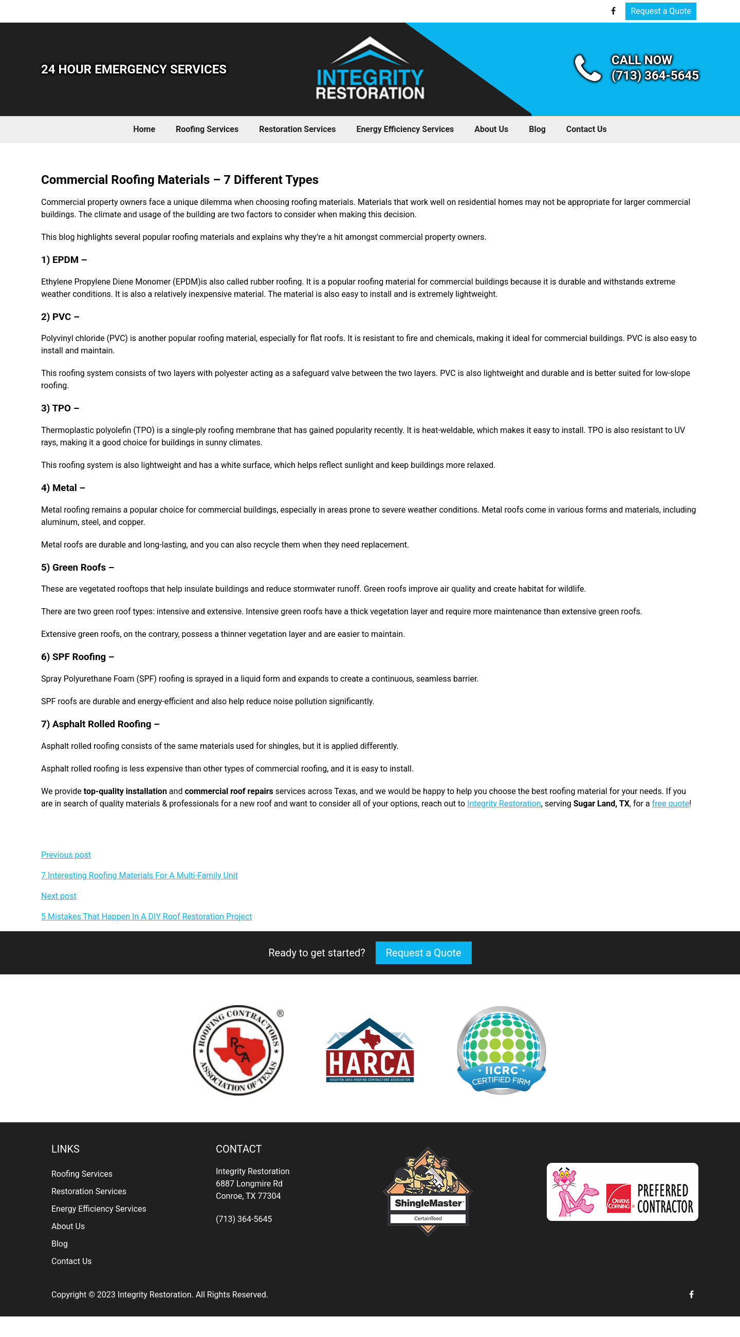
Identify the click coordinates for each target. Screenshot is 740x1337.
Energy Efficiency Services (405, 129)
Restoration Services (297, 129)
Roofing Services (207, 129)
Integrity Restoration (504, 803)
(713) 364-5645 (244, 1219)
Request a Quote (661, 11)
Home (144, 129)
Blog (537, 129)
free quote (671, 803)
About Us (491, 129)
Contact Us (586, 129)
